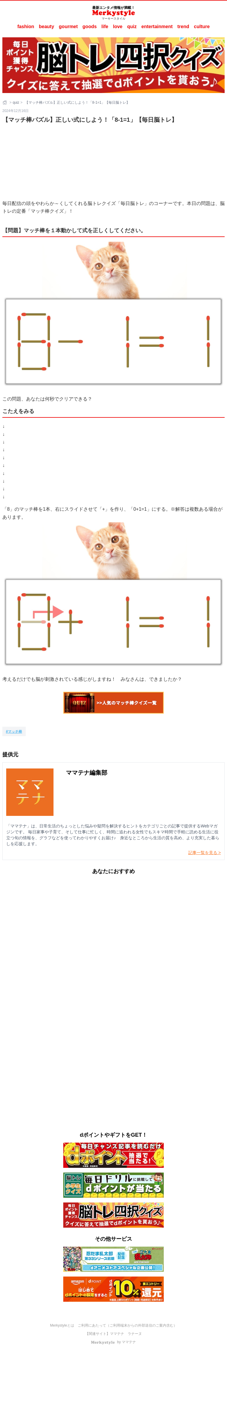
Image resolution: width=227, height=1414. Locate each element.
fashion (25, 26)
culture (202, 26)
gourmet (68, 26)
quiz (132, 26)
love (117, 26)
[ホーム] (5, 102)
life (104, 26)
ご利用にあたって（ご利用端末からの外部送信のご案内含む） (127, 1325)
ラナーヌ (135, 1334)
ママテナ (117, 1334)
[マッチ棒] (14, 731)
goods (89, 26)
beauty (46, 26)
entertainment (157, 26)
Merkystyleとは (62, 1325)
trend (183, 26)
